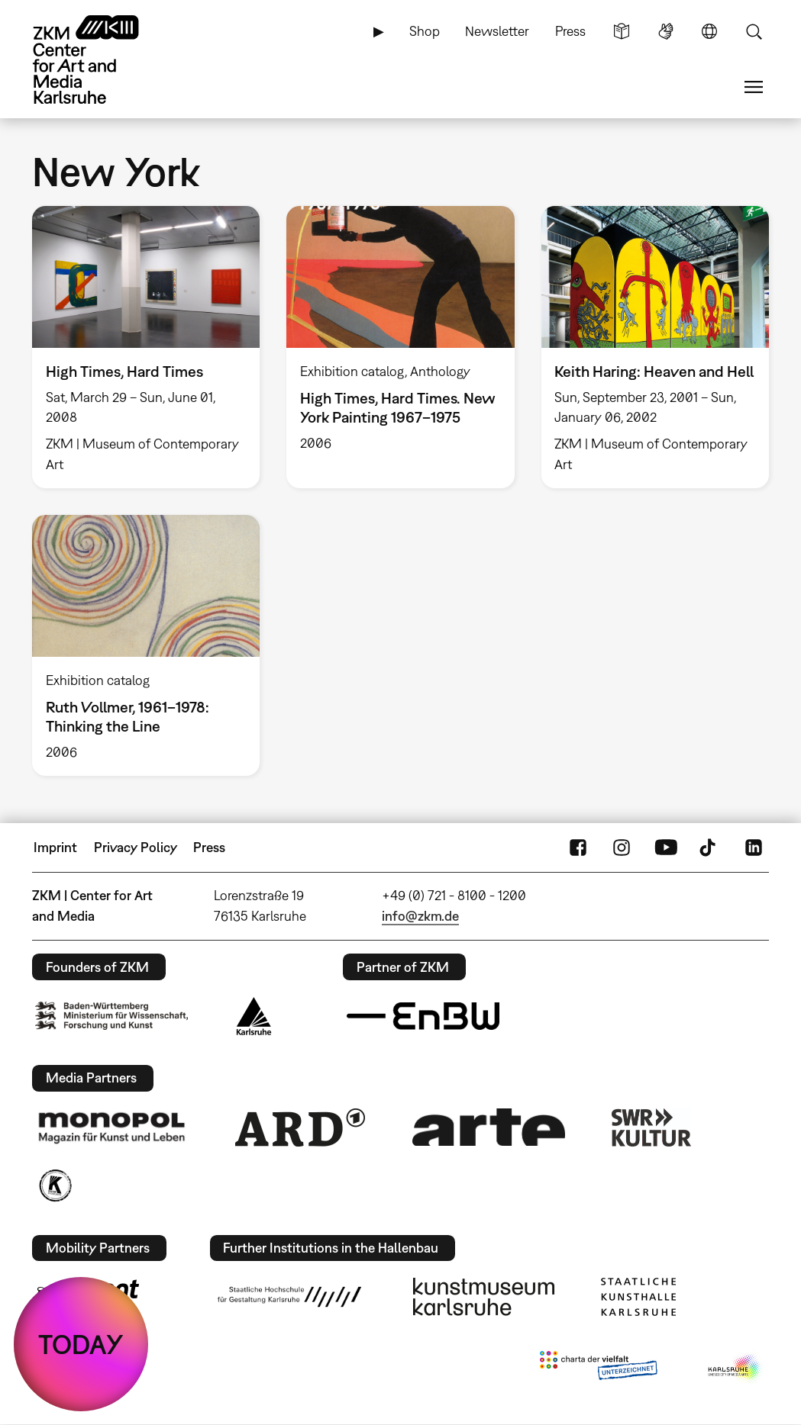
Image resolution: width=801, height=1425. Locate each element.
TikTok (709, 847)
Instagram (621, 847)
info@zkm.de (420, 916)
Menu (753, 87)
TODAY (81, 1344)
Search (753, 31)
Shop (424, 31)
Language (709, 31)
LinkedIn (753, 847)
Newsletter (497, 31)
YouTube (666, 847)
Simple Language (621, 31)
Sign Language (666, 31)
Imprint (55, 847)
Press (570, 31)
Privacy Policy (135, 847)
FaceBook (578, 847)
